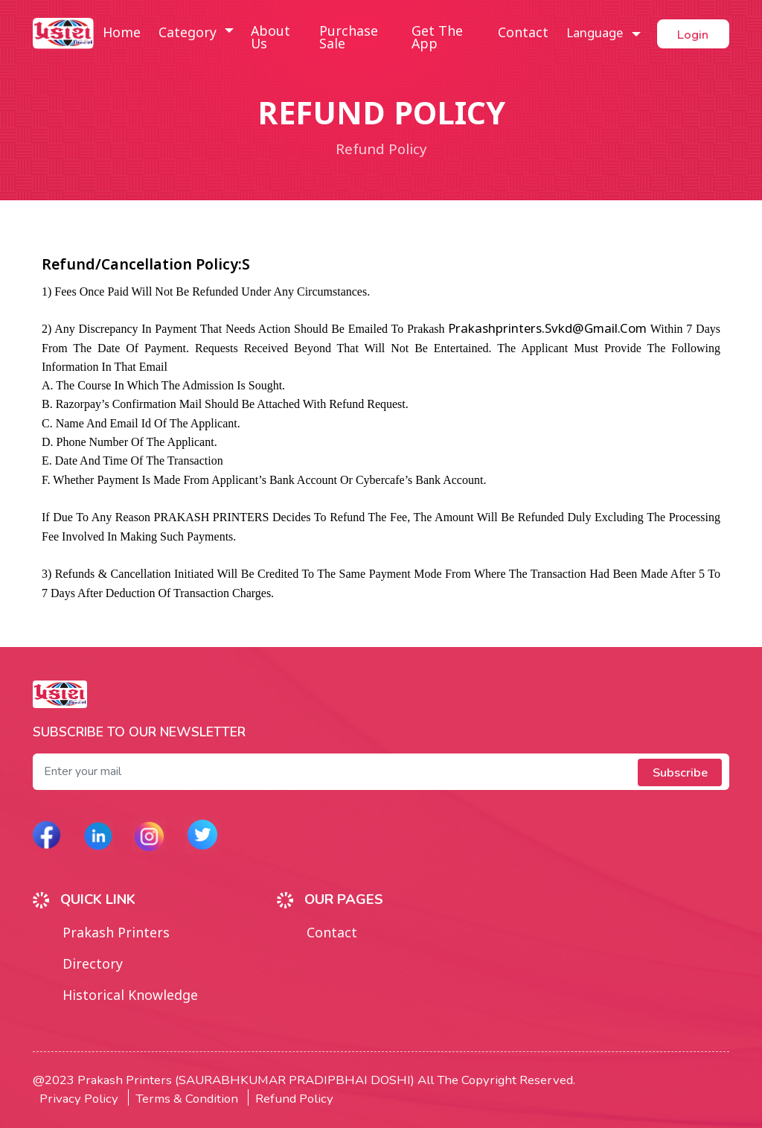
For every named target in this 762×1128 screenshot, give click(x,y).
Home (121, 33)
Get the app (432, 38)
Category (189, 33)
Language (589, 33)
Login (690, 34)
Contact (516, 33)
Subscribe (679, 771)
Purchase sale (346, 38)
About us (269, 38)
